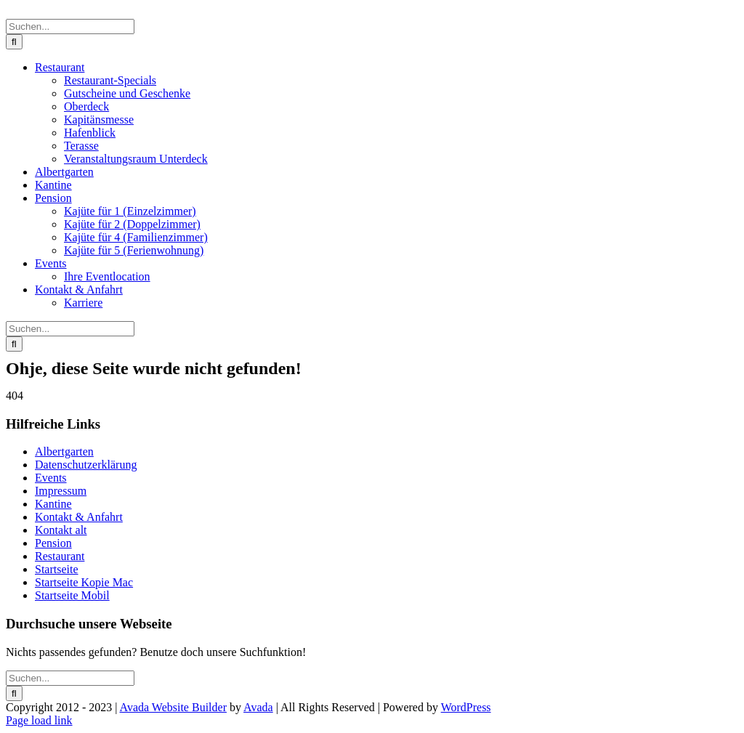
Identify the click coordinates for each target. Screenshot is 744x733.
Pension (53, 543)
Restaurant (59, 556)
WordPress (466, 707)
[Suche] (14, 41)
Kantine (53, 504)
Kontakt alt (61, 530)
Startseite (56, 569)
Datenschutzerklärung (86, 464)
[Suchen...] (70, 26)
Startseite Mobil (72, 595)
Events (51, 477)
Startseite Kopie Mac (84, 582)
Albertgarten (64, 451)
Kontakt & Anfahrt (79, 517)
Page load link (39, 720)
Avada (258, 707)
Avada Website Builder (173, 707)
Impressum (60, 491)
